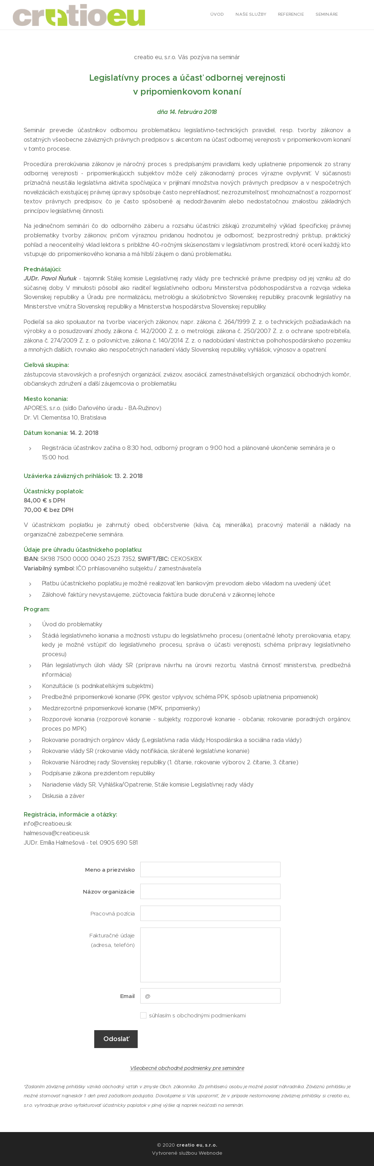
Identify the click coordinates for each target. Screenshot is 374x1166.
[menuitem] (305, 15)
